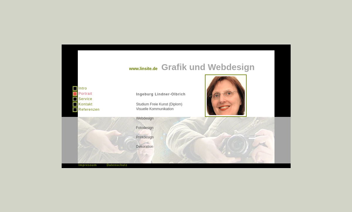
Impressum (88, 165)
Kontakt (86, 104)
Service (85, 99)
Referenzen (89, 109)
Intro (83, 88)
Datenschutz (117, 165)
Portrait (85, 94)
